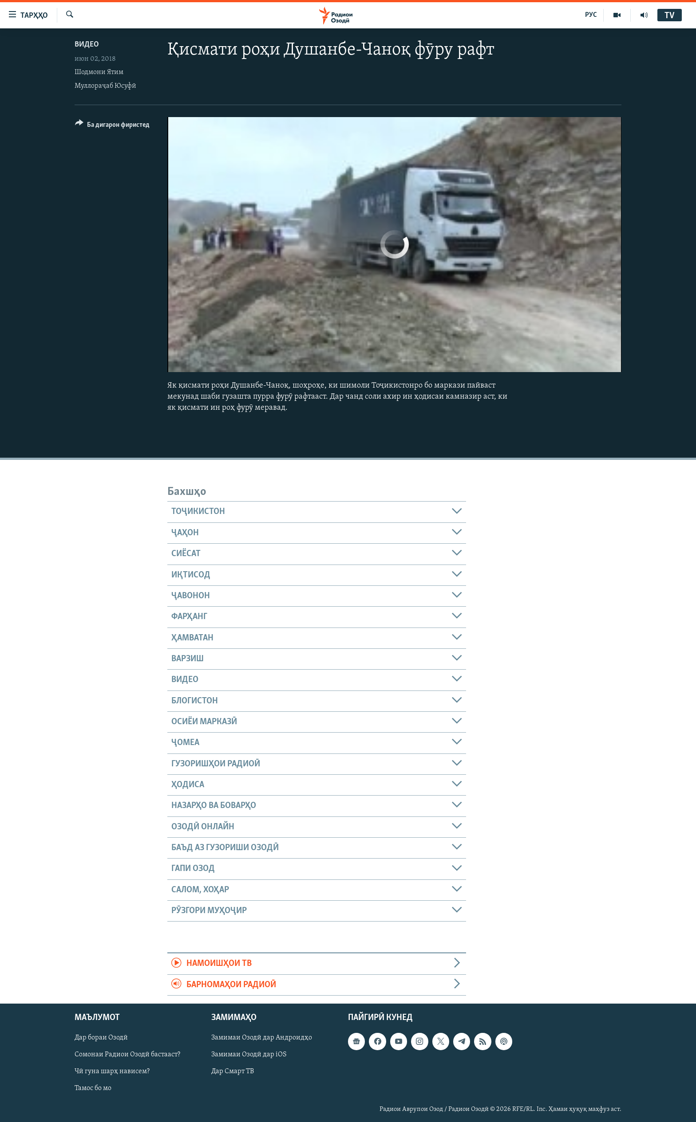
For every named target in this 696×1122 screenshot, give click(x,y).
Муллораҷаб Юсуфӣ (105, 86)
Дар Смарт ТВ (232, 1071)
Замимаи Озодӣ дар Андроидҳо (261, 1037)
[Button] (112, 126)
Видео (87, 44)
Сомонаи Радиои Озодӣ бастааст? (127, 1054)
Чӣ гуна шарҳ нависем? (112, 1071)
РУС (591, 15)
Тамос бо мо (93, 1088)
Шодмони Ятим (99, 72)
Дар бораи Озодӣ (101, 1037)
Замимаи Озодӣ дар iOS (249, 1054)
